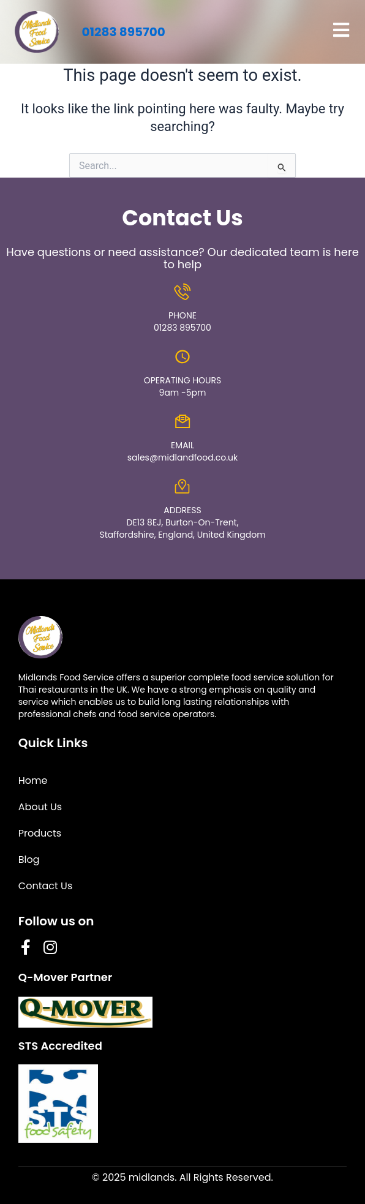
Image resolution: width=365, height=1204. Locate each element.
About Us (40, 807)
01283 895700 (123, 31)
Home (33, 780)
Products (39, 833)
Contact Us (45, 886)
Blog (29, 859)
